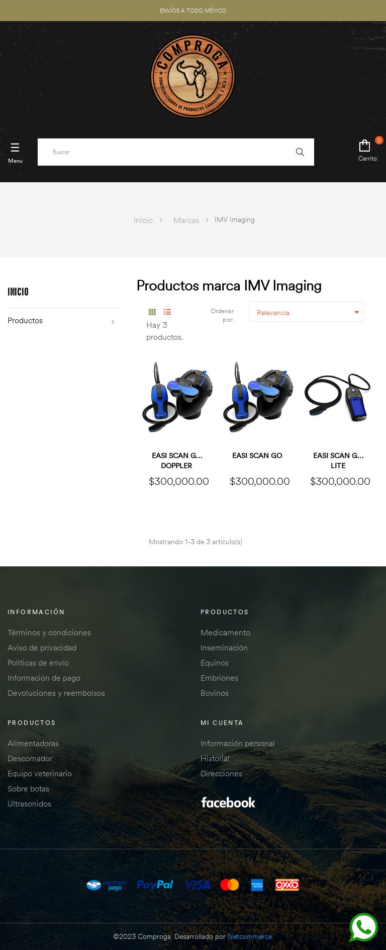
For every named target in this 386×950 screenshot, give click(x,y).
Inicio (18, 293)
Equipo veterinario (40, 773)
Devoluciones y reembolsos (56, 693)
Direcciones (221, 773)
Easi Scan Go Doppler (177, 460)
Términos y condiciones (49, 632)
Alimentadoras (33, 743)
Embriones (219, 678)
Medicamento (225, 632)
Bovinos (215, 693)
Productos (25, 320)
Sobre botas (28, 788)
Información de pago (44, 678)
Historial (215, 758)
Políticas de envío (38, 662)
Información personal (238, 743)
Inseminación (224, 647)
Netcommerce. (250, 936)
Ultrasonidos (29, 803)
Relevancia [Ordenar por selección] (310, 312)
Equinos (215, 662)
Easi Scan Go (257, 455)
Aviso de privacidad (42, 647)
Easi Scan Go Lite (338, 460)
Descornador (30, 758)
